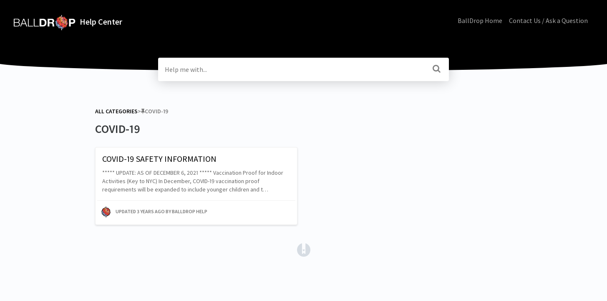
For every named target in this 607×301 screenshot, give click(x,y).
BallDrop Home (480, 20)
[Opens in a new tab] (303, 249)
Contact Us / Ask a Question (548, 20)
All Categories (116, 111)
